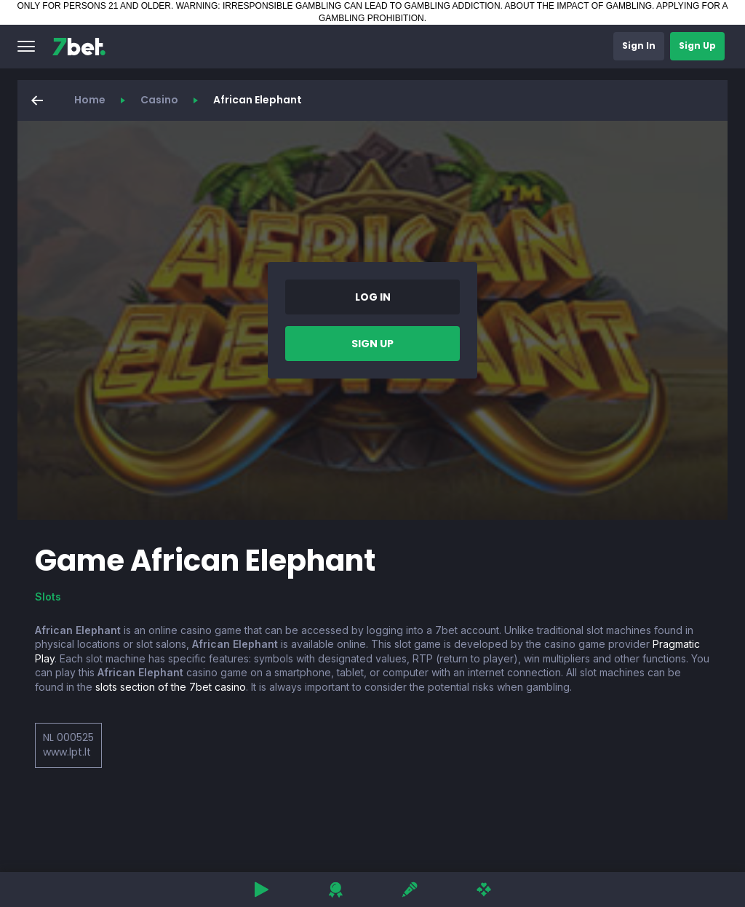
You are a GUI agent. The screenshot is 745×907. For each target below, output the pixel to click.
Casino (159, 99)
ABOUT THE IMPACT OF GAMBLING (578, 6)
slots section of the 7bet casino (170, 687)
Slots (48, 596)
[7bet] (78, 46)
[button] (26, 46)
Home (89, 99)
